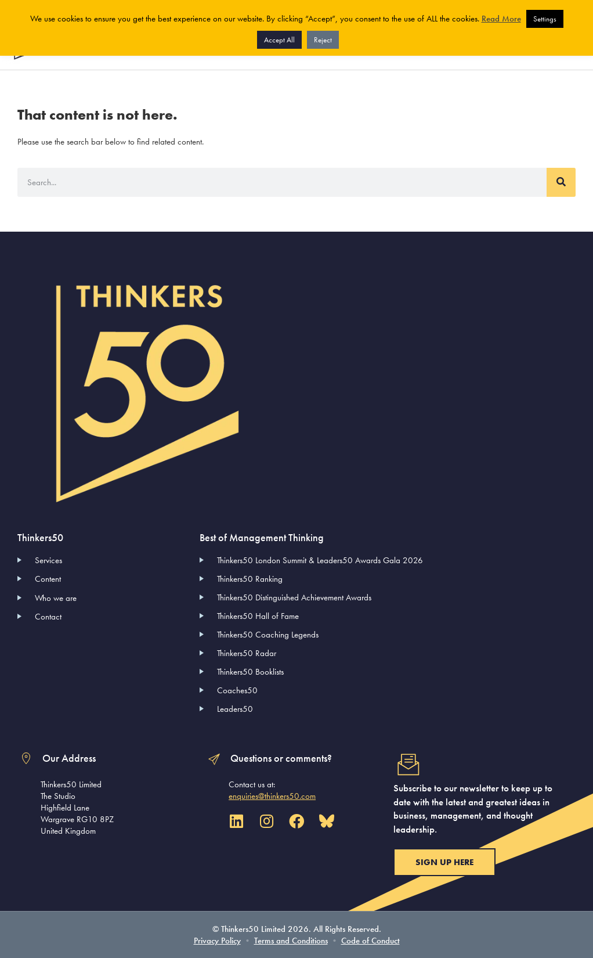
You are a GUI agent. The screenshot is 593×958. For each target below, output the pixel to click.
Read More (501, 18)
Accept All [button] (279, 40)
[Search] (561, 182)
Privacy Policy (217, 940)
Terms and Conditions (291, 940)
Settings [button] (544, 19)
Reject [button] (323, 40)
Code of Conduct (370, 940)
